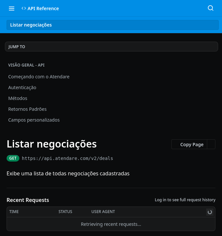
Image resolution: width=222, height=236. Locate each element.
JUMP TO (17, 46)
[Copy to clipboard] (119, 158)
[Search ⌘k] (210, 8)
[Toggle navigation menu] (11, 8)
